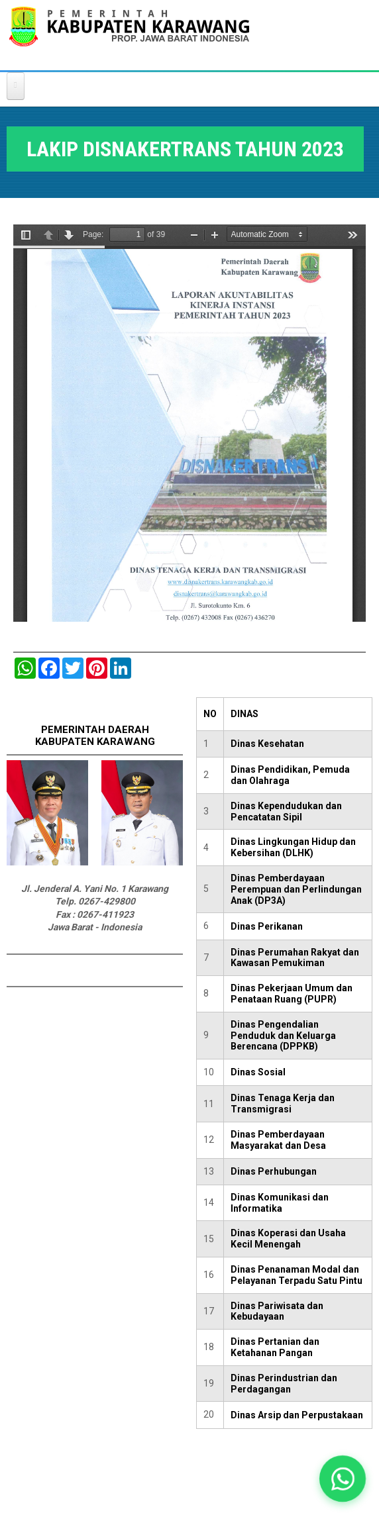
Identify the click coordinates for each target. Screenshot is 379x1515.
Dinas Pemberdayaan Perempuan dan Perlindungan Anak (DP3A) (296, 889)
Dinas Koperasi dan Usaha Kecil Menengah (288, 1238)
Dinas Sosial (258, 1072)
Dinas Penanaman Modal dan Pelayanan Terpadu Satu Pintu (296, 1275)
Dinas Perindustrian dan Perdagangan (284, 1383)
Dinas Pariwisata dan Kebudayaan (277, 1311)
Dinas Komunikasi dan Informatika (280, 1203)
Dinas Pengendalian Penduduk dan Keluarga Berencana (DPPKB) (283, 1035)
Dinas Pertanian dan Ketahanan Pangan (275, 1347)
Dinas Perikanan (267, 926)
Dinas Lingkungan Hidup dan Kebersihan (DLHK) (293, 847)
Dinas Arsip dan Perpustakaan (297, 1415)
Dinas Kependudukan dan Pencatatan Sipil (286, 811)
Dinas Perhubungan (274, 1171)
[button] (342, 1478)
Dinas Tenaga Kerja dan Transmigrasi (283, 1103)
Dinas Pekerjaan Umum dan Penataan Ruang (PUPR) (291, 993)
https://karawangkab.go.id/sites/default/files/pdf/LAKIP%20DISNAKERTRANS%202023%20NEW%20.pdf (189, 423)
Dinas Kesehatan (267, 743)
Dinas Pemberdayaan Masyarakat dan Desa (278, 1140)
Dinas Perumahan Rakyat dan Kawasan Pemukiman (295, 958)
